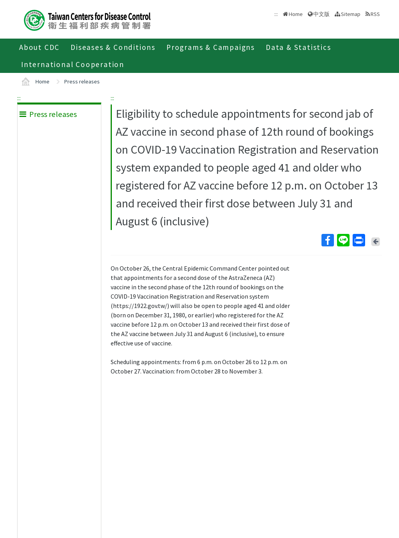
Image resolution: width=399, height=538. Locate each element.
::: (19, 98)
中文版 (321, 14)
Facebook (327, 240)
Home (296, 14)
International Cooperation (72, 64)
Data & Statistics (298, 47)
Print (358, 240)
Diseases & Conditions (113, 47)
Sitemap (350, 14)
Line (343, 240)
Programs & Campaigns (210, 47)
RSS (375, 14)
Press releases (82, 81)
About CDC (39, 47)
